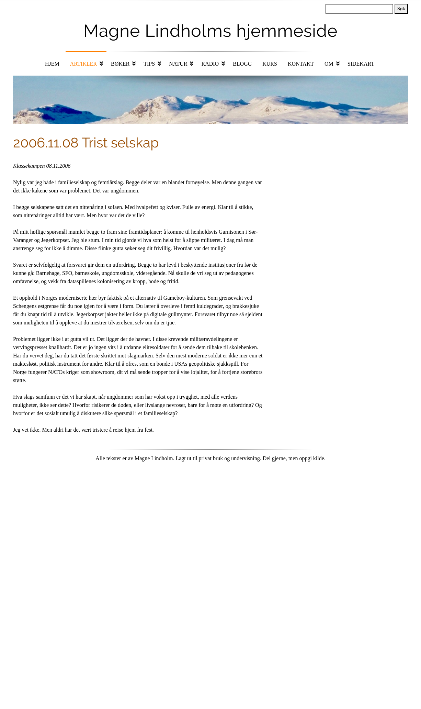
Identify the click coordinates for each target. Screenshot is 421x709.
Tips (149, 64)
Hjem (52, 64)
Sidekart (361, 64)
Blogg (242, 64)
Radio (210, 64)
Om (329, 64)
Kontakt (301, 64)
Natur (178, 64)
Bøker (120, 64)
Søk (401, 8)
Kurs (269, 64)
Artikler (83, 64)
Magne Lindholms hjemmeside (210, 31)
